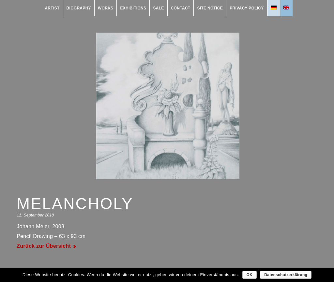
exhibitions (133, 8)
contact (180, 8)
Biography (79, 8)
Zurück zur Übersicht (44, 246)
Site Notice (210, 8)
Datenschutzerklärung (285, 275)
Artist (52, 8)
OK (250, 275)
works (106, 8)
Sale (158, 8)
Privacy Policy (247, 8)
